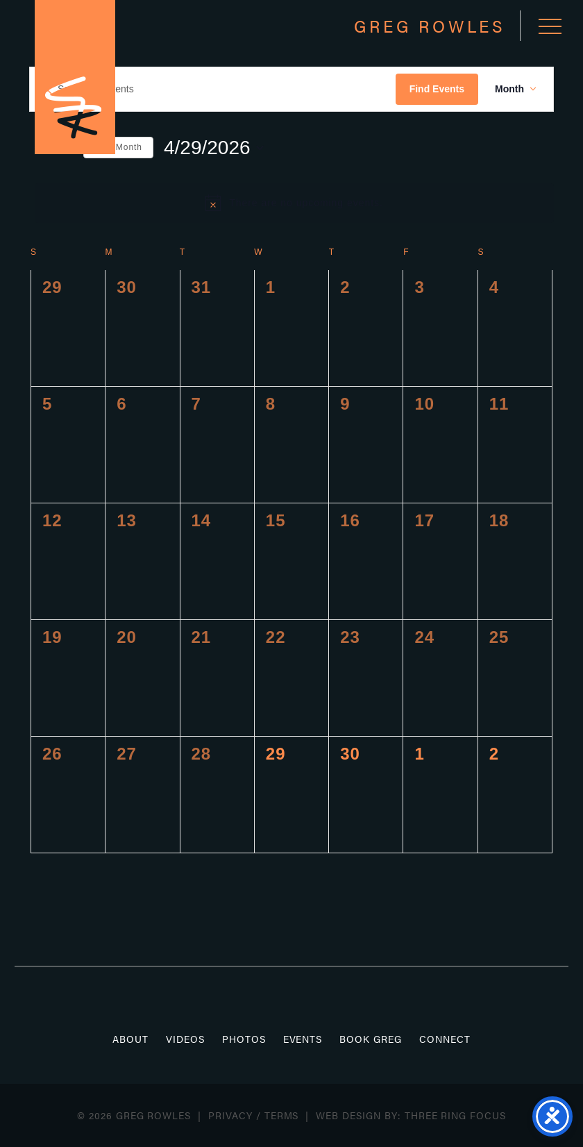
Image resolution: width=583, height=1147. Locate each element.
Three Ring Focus (455, 1115)
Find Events (436, 88)
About (130, 1039)
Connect (445, 1039)
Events (303, 1039)
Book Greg (370, 1039)
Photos (244, 1039)
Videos (185, 1039)
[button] (550, 26)
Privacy (230, 1115)
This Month (118, 147)
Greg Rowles (75, 77)
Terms (281, 1115)
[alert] (294, 202)
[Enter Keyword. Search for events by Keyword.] (213, 89)
